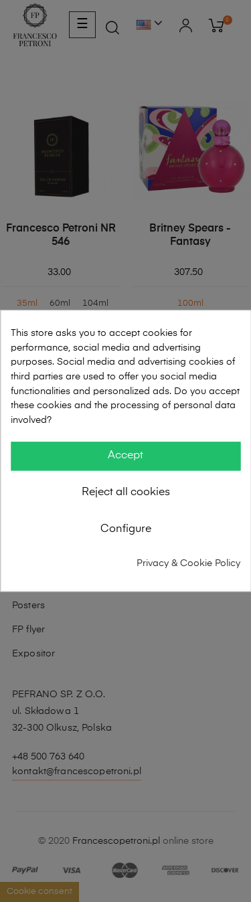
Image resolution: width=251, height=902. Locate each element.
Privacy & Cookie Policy (188, 563)
